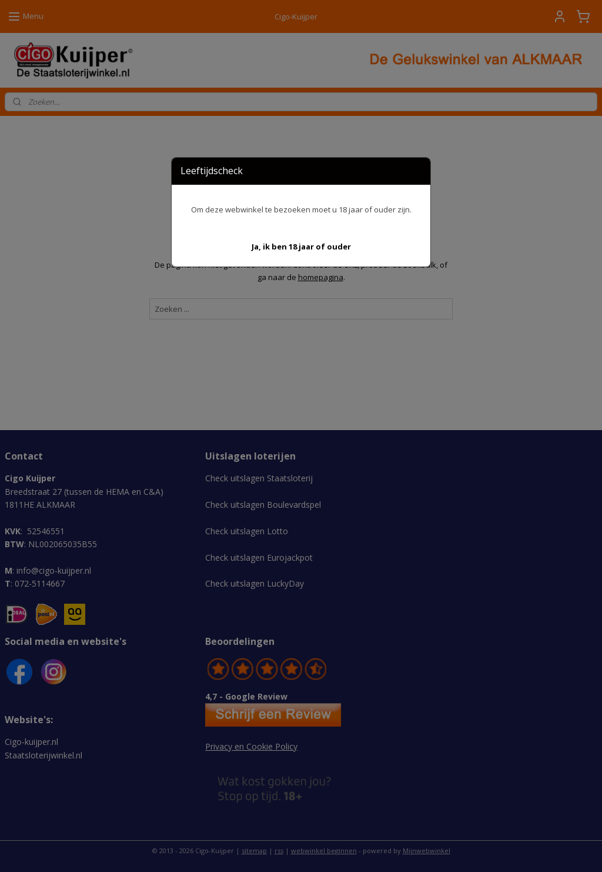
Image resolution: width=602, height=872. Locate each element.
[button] (301, 247)
